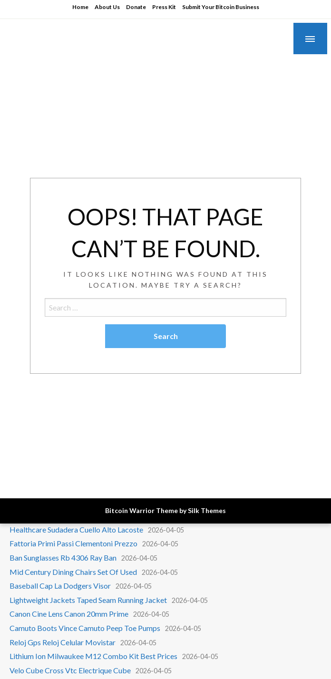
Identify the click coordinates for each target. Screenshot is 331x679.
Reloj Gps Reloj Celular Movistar (63, 642)
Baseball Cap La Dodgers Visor (60, 585)
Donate (136, 6)
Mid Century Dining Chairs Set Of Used (73, 571)
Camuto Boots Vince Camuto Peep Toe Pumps (85, 627)
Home (80, 6)
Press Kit (164, 6)
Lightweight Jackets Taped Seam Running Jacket (88, 599)
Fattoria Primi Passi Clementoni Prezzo (73, 543)
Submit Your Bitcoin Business (220, 6)
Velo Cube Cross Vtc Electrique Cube (70, 670)
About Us (107, 6)
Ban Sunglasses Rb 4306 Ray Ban (63, 557)
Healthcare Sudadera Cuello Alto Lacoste (76, 529)
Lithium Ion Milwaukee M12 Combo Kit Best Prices (93, 655)
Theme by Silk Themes (191, 510)
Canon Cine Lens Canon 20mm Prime (69, 613)
